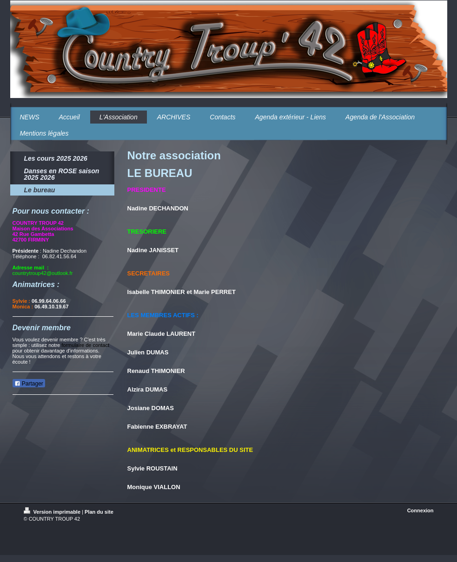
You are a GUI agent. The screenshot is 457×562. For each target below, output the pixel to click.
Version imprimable (53, 512)
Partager (28, 383)
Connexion (420, 510)
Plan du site (99, 512)
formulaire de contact (85, 345)
